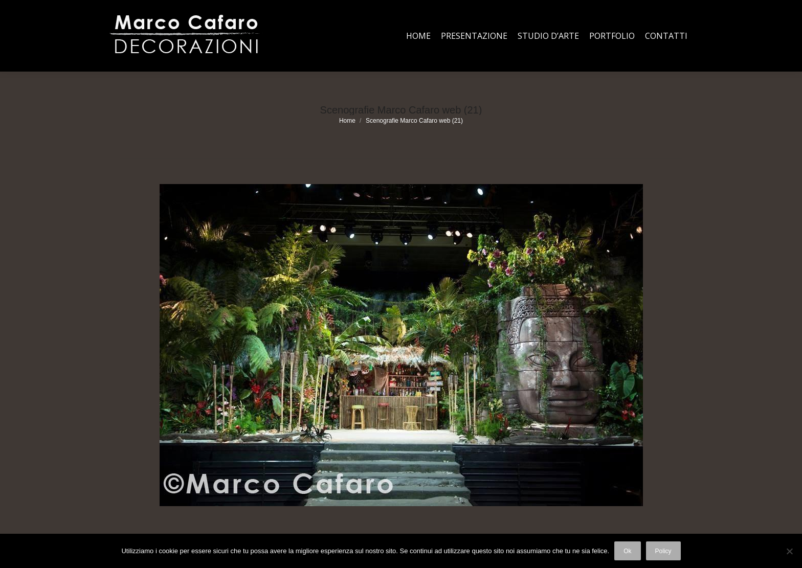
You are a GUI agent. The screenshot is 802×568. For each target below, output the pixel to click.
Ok (627, 551)
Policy (663, 551)
